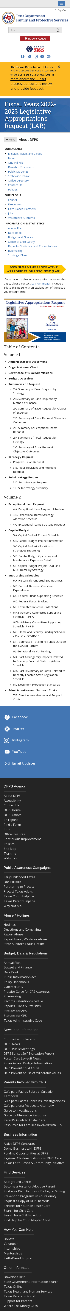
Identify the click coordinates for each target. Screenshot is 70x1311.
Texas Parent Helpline (19, 901)
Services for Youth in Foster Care (27, 1206)
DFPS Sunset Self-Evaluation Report (29, 1053)
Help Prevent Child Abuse (21, 1068)
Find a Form (12, 825)
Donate (9, 1239)
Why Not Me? (13, 906)
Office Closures (14, 834)
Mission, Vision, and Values (25, 153)
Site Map (10, 849)
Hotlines (10, 925)
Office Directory (18, 180)
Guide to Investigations (20, 1110)
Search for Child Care (18, 1211)
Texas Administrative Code (23, 1020)
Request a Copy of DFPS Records (26, 1201)
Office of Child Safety (21, 241)
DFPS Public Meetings (19, 1049)
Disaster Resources (21, 167)
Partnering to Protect (19, 887)
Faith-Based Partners (22, 209)
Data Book (14, 233)
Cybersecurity (13, 987)
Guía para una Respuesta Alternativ (29, 1106)
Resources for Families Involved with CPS (33, 1125)
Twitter (14, 729)
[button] (22, 56)
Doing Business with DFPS (22, 1148)
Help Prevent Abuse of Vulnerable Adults (32, 1073)
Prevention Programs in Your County (30, 1196)
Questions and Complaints (22, 929)
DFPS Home (12, 810)
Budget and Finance (20, 237)
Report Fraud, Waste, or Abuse (25, 939)
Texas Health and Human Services (28, 1291)
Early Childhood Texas (19, 877)
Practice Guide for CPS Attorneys (27, 992)
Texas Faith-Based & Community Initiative (34, 1163)
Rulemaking (15, 250)
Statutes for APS (15, 1011)
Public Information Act (20, 977)
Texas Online (13, 1287)
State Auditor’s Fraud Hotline (24, 944)
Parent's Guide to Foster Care (24, 1120)
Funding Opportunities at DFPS (26, 1153)
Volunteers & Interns (21, 218)
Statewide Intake (19, 176)
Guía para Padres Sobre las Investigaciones (34, 1101)
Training (10, 853)
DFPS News (12, 1044)
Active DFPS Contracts (19, 1144)
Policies (13, 189)
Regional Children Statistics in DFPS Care (33, 1158)
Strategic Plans (17, 255)
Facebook (16, 717)
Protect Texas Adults (18, 891)
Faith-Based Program (19, 1258)
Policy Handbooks (16, 982)
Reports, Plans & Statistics (22, 1006)
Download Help (14, 1277)
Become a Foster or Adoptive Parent (29, 1186)
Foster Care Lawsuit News (22, 1058)
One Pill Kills (16, 162)
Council (12, 200)
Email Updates (20, 763)
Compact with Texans (19, 1039)
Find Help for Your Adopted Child (27, 1220)
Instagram (16, 740)
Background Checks (18, 1182)
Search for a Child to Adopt (22, 1215)
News (11, 158)
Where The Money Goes (21, 1306)
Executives (15, 204)
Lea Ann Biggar (41, 283)
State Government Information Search (31, 1282)
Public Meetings (18, 171)
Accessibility (12, 801)
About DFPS (28, 139)
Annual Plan (15, 228)
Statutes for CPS (15, 1016)
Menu (10, 139)
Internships (12, 1248)
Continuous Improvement (22, 839)
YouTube (15, 752)
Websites (10, 858)
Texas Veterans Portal (19, 1296)
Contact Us (15, 185)
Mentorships (13, 1253)
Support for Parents (18, 1301)
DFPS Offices (12, 815)
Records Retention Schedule (23, 1001)
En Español (60, 10)
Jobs (11, 213)
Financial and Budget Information (28, 1063)
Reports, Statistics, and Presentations (32, 246)
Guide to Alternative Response (25, 1115)
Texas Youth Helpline (19, 896)
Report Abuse (33, 38)
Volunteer (11, 1244)
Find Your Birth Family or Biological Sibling (34, 1191)
